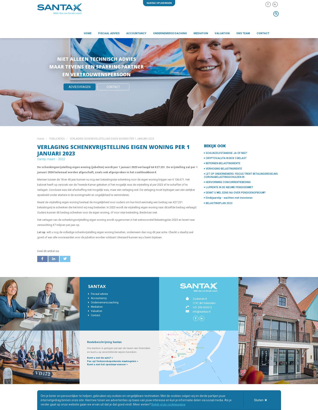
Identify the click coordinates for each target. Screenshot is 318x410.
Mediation (201, 33)
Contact (263, 33)
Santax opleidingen (159, 3)
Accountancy (136, 33)
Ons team (243, 33)
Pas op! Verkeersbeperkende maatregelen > (112, 361)
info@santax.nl (202, 311)
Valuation (222, 33)
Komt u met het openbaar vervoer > (107, 364)
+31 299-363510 (202, 307)
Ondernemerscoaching (170, 33)
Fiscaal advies (109, 33)
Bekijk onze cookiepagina (168, 404)
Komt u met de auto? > (100, 357)
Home (88, 33)
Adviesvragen (79, 87)
